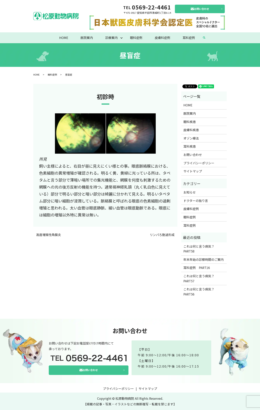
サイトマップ (192, 171)
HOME (63, 37)
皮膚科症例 (162, 37)
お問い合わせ (201, 9)
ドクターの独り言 (195, 200)
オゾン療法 (191, 138)
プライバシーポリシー (198, 163)
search (204, 38)
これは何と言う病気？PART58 (198, 249)
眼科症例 (136, 37)
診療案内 (111, 37)
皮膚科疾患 (191, 129)
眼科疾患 (189, 121)
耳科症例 (189, 37)
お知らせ (189, 192)
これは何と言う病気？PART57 (198, 278)
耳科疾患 (189, 146)
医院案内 (86, 37)
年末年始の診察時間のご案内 (203, 259)
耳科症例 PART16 (196, 267)
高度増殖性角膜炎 (48, 235)
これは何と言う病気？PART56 (198, 291)
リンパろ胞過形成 (162, 235)
